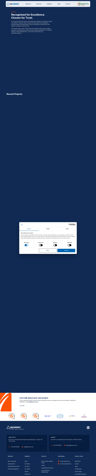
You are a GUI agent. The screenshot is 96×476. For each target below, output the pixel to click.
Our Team (27, 466)
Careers (26, 471)
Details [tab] (48, 228)
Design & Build (11, 463)
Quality (43, 465)
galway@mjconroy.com (70, 445)
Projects (39, 3)
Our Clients (27, 469)
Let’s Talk (23, 405)
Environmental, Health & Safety (47, 462)
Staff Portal (27, 474)
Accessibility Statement (80, 474)
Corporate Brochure (64, 461)
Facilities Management (13, 469)
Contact (67, 3)
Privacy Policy (78, 471)
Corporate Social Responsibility (45, 471)
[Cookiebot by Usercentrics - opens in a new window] (69, 225)
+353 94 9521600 (14, 446)
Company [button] (49, 3)
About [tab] (67, 228)
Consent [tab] (29, 228)
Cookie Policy (78, 469)
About (26, 461)
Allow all (66, 250)
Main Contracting (12, 461)
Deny (48, 250)
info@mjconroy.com (33, 402)
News (59, 3)
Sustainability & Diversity (47, 468)
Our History (27, 463)
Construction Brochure (64, 463)
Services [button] (28, 3)
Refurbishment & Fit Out (13, 466)
